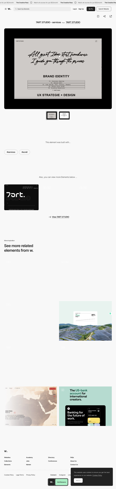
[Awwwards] (9, 9)
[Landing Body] (85, 406)
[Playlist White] (30, 321)
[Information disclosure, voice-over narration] (30, 406)
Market (28, 464)
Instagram (62, 475)
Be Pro (91, 9)
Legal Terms (20, 475)
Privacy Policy (30, 475)
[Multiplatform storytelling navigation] (85, 362)
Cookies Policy (9, 475)
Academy (29, 457)
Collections (8, 461)
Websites (7, 457)
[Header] (85, 278)
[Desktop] (21, 197)
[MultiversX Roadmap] (30, 363)
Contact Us (74, 464)
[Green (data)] (85, 321)
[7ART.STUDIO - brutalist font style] (58, 197)
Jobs (27, 461)
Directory (51, 457)
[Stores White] (30, 278)
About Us (73, 461)
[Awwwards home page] (51, 482)
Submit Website (104, 9)
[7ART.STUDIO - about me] (94, 197)
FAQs (72, 457)
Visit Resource (61, 482)
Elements (7, 464)
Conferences (52, 461)
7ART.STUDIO (73, 22)
